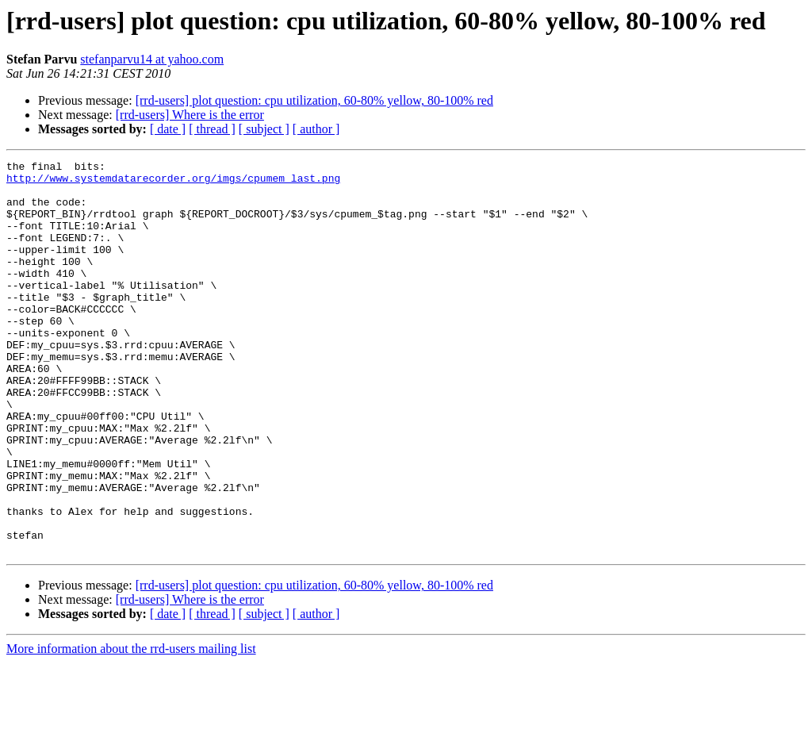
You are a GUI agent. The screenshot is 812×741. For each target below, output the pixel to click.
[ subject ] (264, 129)
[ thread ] (212, 129)
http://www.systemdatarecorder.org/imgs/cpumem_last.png (173, 182)
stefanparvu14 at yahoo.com (152, 59)
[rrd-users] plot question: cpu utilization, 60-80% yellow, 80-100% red (314, 100)
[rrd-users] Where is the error (190, 114)
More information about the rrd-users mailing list (131, 727)
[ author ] (316, 129)
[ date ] (168, 129)
